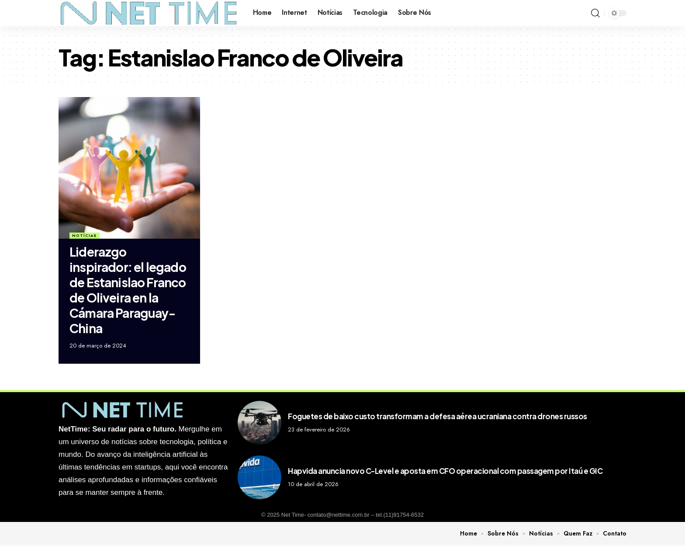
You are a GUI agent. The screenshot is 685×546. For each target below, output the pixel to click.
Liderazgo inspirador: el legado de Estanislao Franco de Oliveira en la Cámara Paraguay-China (127, 290)
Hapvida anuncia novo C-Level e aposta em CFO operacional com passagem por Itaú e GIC (445, 471)
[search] (595, 13)
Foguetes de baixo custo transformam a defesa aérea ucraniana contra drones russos (437, 416)
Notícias (84, 235)
